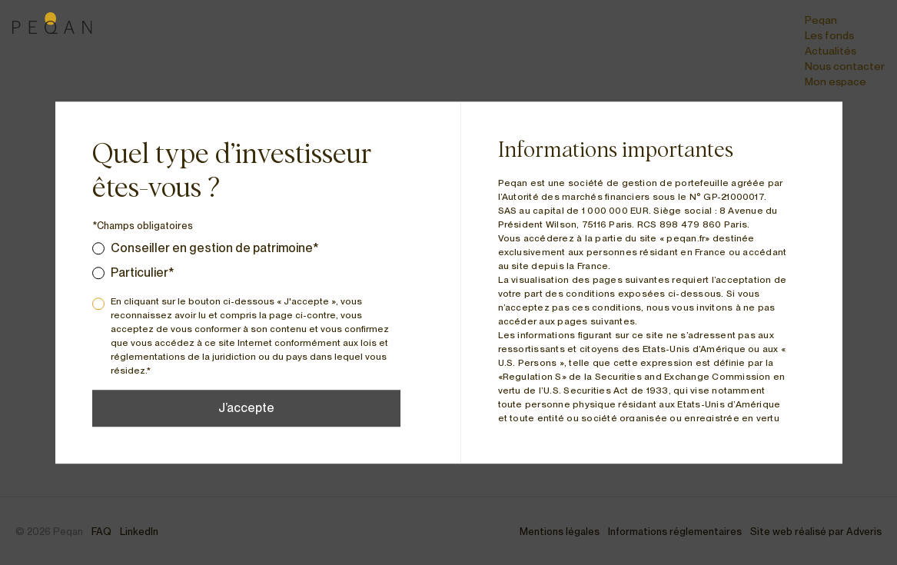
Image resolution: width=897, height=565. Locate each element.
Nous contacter (845, 66)
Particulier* (142, 272)
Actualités (830, 51)
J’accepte (246, 407)
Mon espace (835, 81)
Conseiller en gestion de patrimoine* (215, 248)
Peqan (821, 20)
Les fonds (829, 35)
